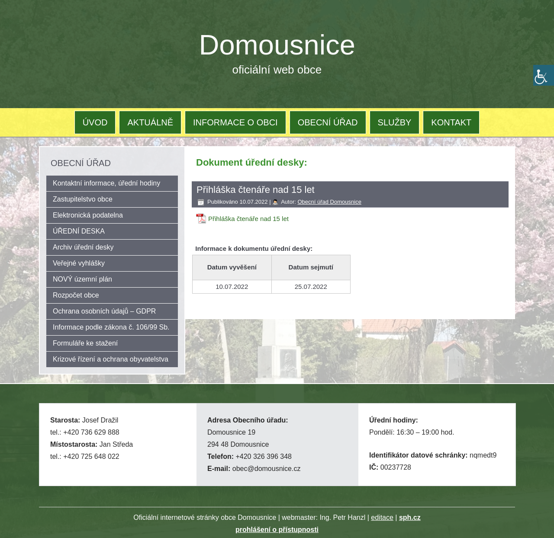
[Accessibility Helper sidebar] (543, 75)
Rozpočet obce (76, 295)
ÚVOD (95, 122)
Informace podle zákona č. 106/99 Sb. (111, 327)
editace (382, 517)
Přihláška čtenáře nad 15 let (248, 218)
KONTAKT (451, 122)
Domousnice (277, 45)
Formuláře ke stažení (85, 343)
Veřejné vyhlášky (79, 263)
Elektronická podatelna (88, 215)
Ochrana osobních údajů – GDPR (104, 311)
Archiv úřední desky (83, 247)
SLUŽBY (395, 122)
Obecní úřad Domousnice (329, 202)
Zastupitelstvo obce (83, 199)
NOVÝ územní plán (82, 279)
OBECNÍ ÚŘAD (328, 122)
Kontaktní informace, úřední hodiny (106, 183)
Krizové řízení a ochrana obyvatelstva (110, 359)
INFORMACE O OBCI (235, 122)
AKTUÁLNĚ (150, 122)
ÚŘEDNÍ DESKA (79, 231)
